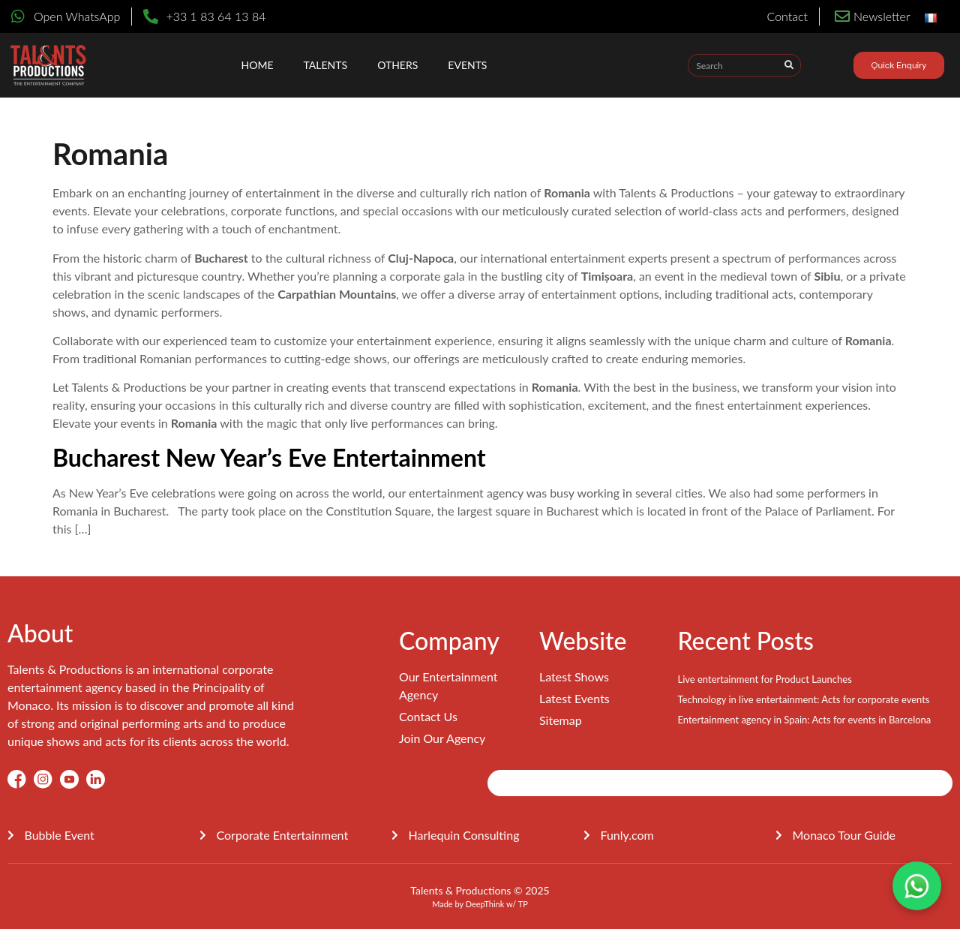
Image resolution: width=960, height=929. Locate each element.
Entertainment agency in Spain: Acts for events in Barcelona (804, 720)
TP (523, 904)
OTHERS (397, 65)
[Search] (789, 65)
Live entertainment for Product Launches (764, 679)
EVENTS (467, 65)
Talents (326, 65)
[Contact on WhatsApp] (916, 885)
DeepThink (485, 904)
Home (258, 65)
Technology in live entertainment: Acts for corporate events (803, 699)
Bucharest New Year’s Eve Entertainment (269, 457)
